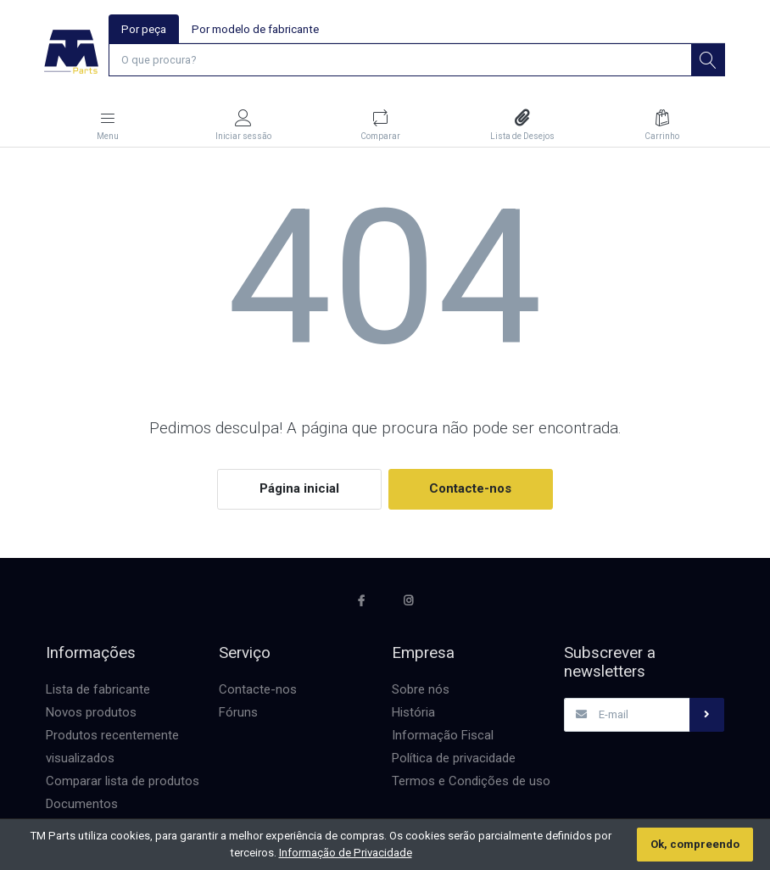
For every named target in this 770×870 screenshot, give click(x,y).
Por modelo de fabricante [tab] (255, 29)
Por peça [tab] (143, 29)
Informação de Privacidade (345, 852)
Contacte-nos (470, 489)
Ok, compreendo (694, 844)
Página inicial (299, 489)
